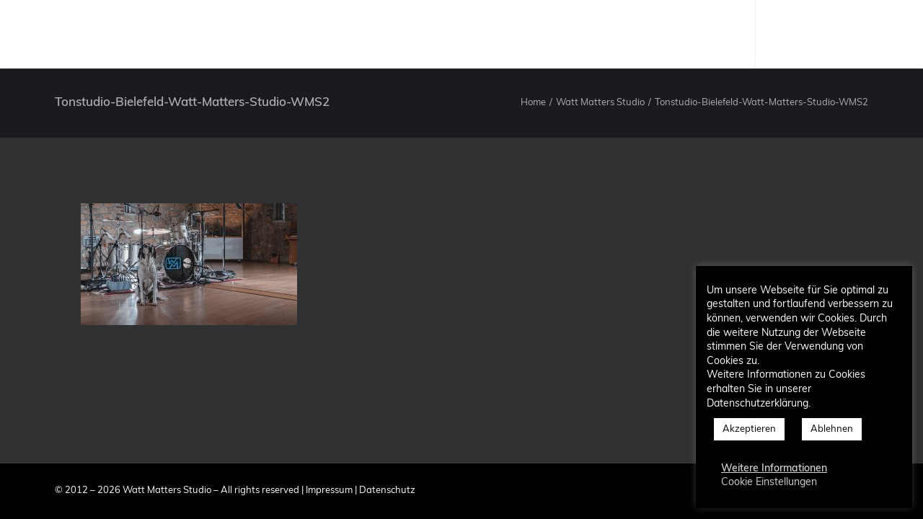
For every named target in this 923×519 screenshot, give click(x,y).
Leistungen (502, 34)
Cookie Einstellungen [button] (769, 482)
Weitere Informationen (774, 468)
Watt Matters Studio (600, 102)
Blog (716, 34)
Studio (353, 34)
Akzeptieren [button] (749, 429)
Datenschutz (387, 490)
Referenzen (584, 34)
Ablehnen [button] (832, 429)
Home (533, 102)
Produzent (422, 34)
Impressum (329, 490)
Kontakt (658, 34)
